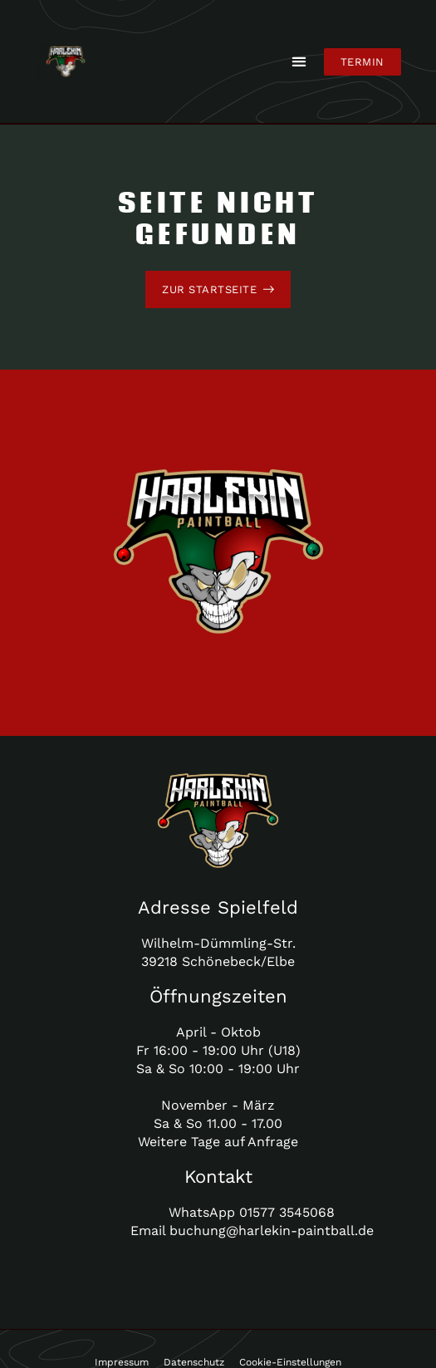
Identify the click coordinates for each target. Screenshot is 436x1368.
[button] (299, 62)
